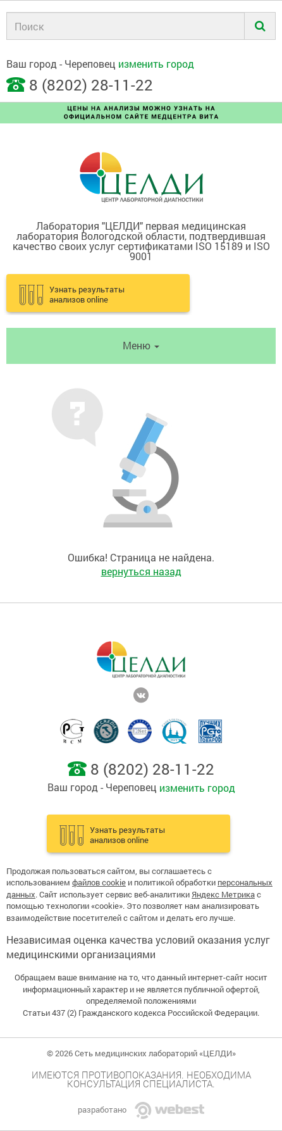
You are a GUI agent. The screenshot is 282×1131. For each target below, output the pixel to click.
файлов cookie (99, 882)
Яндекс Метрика (223, 894)
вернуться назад (141, 571)
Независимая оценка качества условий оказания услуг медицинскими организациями (138, 947)
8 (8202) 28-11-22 (91, 85)
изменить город (156, 63)
